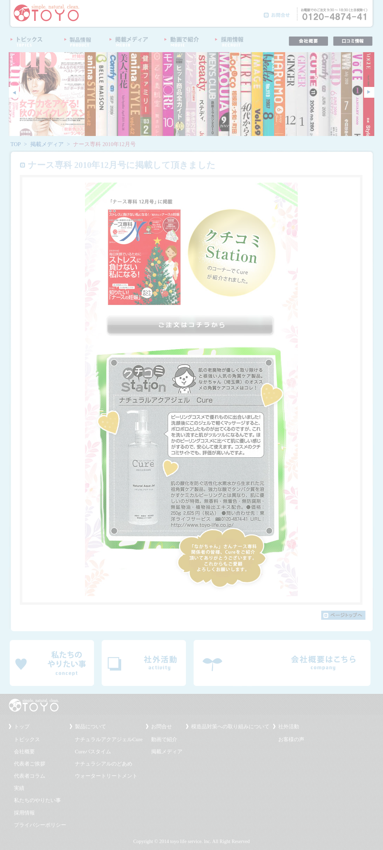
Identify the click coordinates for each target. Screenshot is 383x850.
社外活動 (288, 726)
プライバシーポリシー (40, 825)
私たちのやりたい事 (37, 800)
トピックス (27, 739)
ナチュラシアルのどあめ (103, 764)
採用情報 (24, 813)
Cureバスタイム (93, 751)
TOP (15, 144)
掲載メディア (47, 144)
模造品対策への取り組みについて (230, 726)
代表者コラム (29, 776)
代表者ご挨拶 (29, 764)
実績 (19, 788)
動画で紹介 (164, 739)
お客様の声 (291, 739)
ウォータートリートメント (106, 776)
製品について (90, 726)
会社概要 (24, 751)
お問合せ (161, 726)
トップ (22, 726)
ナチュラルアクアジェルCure (108, 739)
